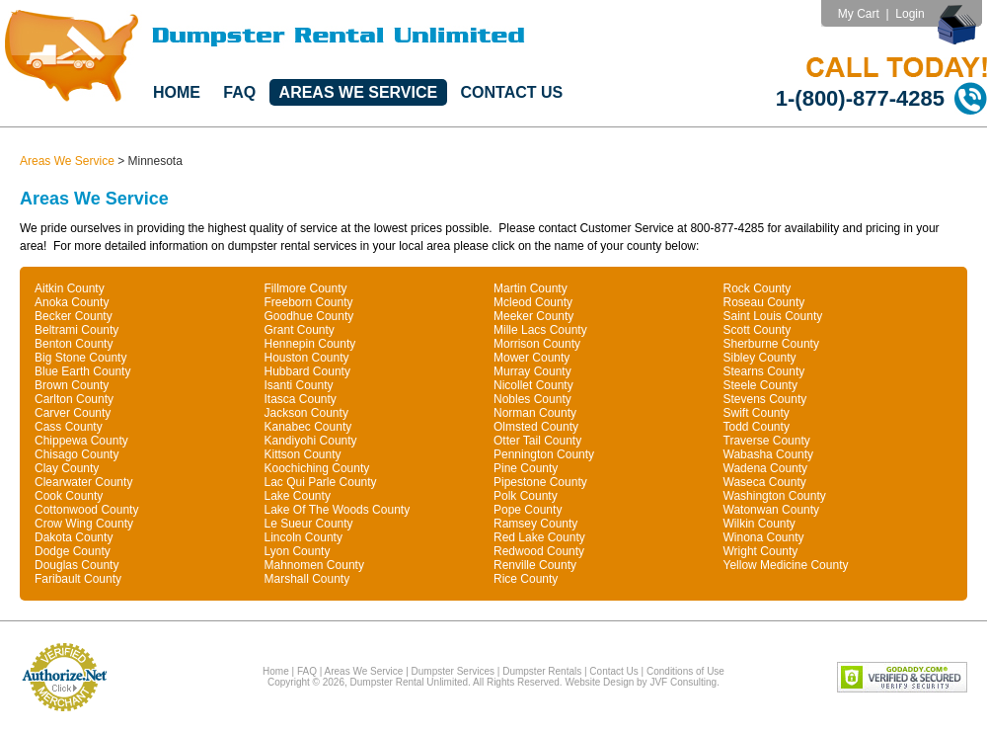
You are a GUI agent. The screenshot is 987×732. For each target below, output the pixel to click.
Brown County (72, 385)
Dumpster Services (453, 671)
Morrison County (537, 344)
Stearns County (764, 371)
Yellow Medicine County (786, 565)
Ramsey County (535, 523)
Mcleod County (533, 302)
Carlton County (74, 399)
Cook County (69, 496)
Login (909, 14)
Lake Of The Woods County (338, 510)
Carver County (73, 413)
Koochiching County (317, 468)
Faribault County (78, 579)
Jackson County (306, 413)
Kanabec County (308, 427)
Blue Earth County (82, 371)
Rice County (526, 579)
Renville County (535, 565)
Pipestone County (540, 482)
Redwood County (539, 551)
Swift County (756, 413)
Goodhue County (309, 316)
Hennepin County (310, 344)
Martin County (531, 288)
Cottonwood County (86, 510)
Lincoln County (303, 537)
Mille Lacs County (540, 330)
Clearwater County (83, 482)
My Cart (858, 14)
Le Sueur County (309, 523)
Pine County (526, 468)
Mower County (531, 358)
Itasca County (301, 399)
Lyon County (298, 551)
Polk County (526, 496)
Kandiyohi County (311, 440)
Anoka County (72, 302)
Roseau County (764, 302)
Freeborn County (309, 302)
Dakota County (74, 537)
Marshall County (307, 579)
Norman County (535, 413)
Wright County (760, 551)
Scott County (757, 330)
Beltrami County (76, 330)
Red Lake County (539, 537)
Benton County (74, 344)
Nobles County (532, 399)
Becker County (74, 316)
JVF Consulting (683, 682)
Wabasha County (768, 454)
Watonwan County (771, 510)
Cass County (69, 427)
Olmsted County (536, 427)
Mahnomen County (314, 565)
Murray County (532, 371)
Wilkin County (759, 523)
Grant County (300, 330)
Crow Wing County (84, 523)
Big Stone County (80, 358)
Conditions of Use (685, 671)
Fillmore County (306, 288)
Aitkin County (70, 288)
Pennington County (544, 454)
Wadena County (765, 468)
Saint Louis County (773, 316)
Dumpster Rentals (541, 671)
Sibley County (760, 358)
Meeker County (533, 316)
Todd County (756, 427)
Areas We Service (358, 92)
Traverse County (766, 440)
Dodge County (73, 551)
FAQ (239, 92)
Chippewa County (81, 440)
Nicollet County (533, 385)
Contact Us (512, 92)
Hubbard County (307, 371)
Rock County (757, 288)
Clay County (67, 468)
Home (176, 92)
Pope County (528, 510)
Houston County (307, 358)
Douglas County (76, 565)
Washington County (774, 496)
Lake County (298, 496)
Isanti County (299, 385)
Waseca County (764, 482)
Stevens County (765, 399)
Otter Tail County (537, 440)
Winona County (763, 537)
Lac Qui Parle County (321, 482)
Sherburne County (771, 344)
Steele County (760, 385)
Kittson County (303, 454)
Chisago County (76, 454)
